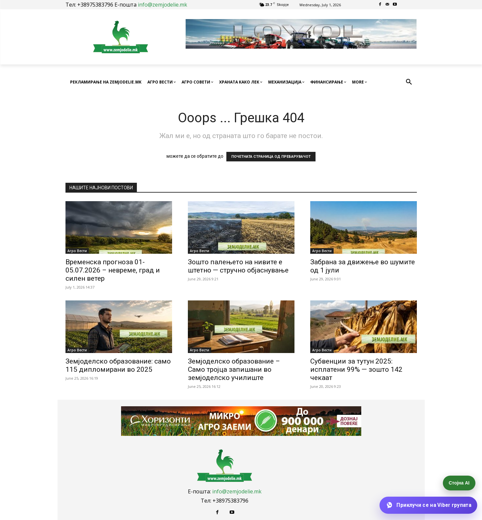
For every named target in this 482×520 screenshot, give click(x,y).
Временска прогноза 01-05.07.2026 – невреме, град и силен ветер (112, 270)
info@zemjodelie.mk (162, 4)
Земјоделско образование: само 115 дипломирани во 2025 (118, 365)
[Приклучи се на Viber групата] (428, 505)
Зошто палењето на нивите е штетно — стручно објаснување (238, 266)
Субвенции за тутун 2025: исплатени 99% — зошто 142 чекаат (356, 369)
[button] (409, 82)
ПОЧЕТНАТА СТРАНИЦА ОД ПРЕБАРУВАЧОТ (271, 156)
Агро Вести (77, 250)
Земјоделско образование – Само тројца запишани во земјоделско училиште (234, 369)
